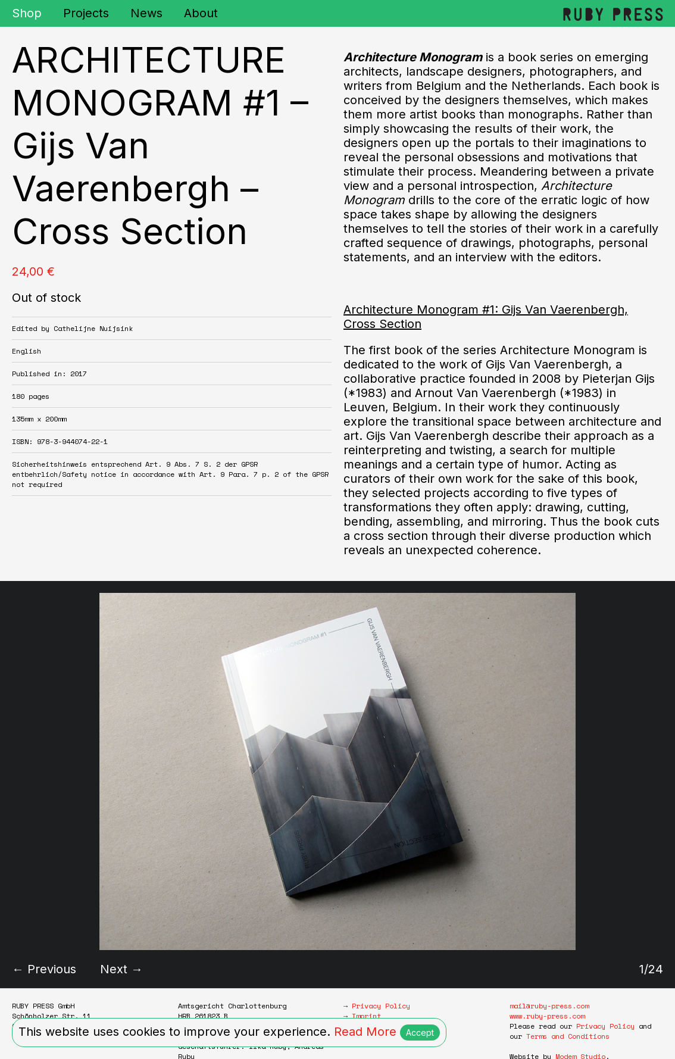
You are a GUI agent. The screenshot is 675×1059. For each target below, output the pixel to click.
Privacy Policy (381, 1006)
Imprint (366, 1016)
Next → (121, 969)
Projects (86, 13)
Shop (27, 13)
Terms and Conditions (568, 1036)
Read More (365, 1031)
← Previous (44, 969)
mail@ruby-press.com (549, 1006)
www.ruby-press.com (547, 1016)
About (201, 13)
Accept (420, 1032)
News (146, 13)
